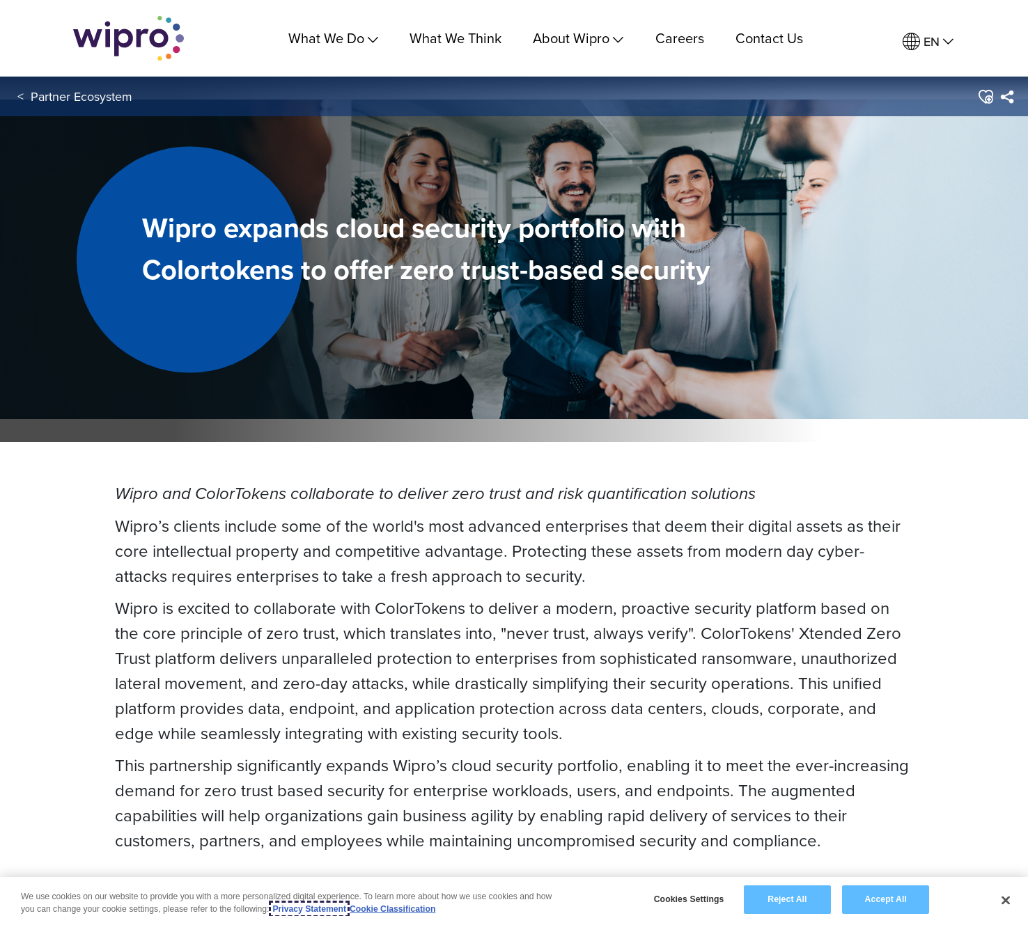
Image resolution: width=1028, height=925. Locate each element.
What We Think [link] (455, 38)
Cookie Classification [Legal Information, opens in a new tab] (392, 909)
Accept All (886, 899)
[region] (514, 901)
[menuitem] (928, 42)
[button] (985, 96)
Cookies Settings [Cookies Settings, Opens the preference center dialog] (689, 899)
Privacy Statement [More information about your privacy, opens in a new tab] (309, 909)
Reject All (787, 899)
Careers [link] (679, 38)
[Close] (1005, 900)
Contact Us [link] (769, 38)
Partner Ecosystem (81, 96)
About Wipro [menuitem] (578, 38)
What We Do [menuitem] (333, 38)
